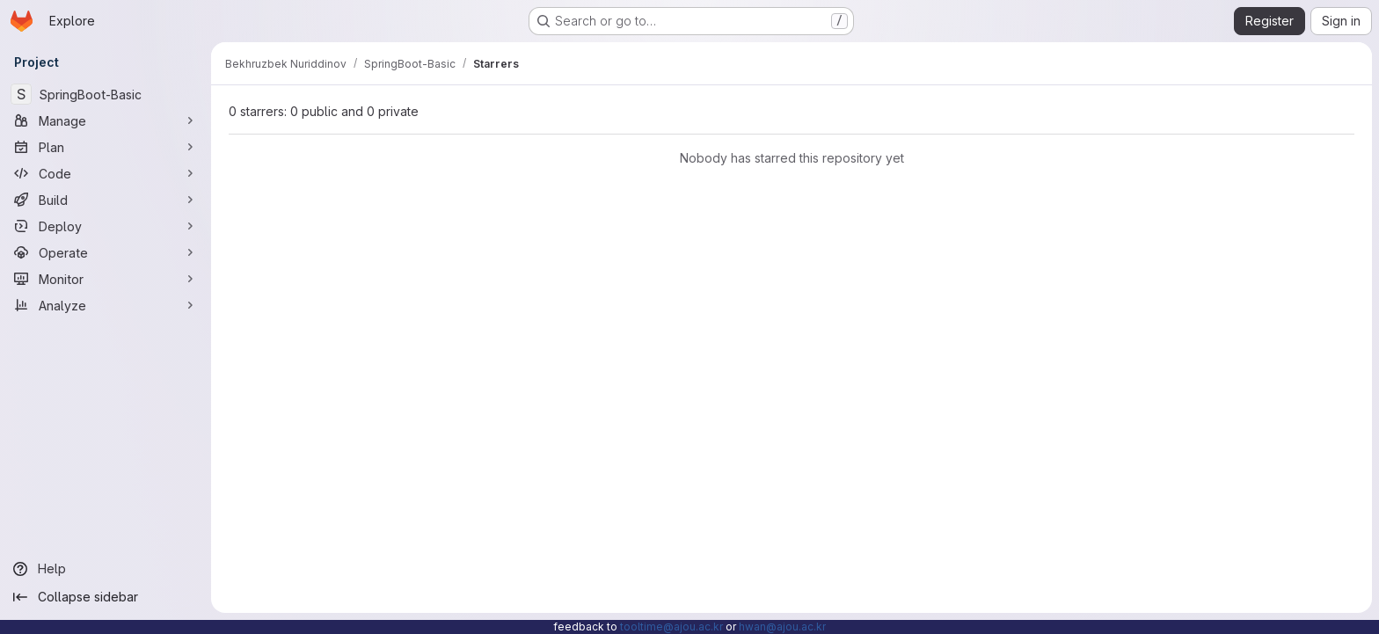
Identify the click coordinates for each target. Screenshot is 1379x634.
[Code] (105, 173)
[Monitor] (105, 278)
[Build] (105, 199)
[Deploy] (105, 226)
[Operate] (105, 252)
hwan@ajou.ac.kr (782, 626)
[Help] (105, 569)
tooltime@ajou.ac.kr (671, 626)
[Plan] (105, 147)
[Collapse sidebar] (105, 597)
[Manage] (105, 120)
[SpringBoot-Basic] (105, 94)
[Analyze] (105, 305)
